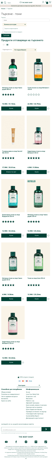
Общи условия (6, 392)
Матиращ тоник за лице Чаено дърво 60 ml (12, 279)
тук (26, 458)
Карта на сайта (6, 401)
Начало (3, 8)
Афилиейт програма (32, 403)
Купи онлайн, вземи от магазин (36, 405)
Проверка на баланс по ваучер (36, 412)
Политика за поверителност (10, 394)
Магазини (29, 399)
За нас (28, 392)
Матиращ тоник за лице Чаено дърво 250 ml (38, 215)
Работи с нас (30, 401)
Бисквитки (4, 399)
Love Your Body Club (32, 394)
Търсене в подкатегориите (10, 29)
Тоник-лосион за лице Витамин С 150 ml (38, 88)
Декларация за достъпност (35, 418)
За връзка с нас (31, 396)
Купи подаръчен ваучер (34, 409)
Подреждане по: (7, 49)
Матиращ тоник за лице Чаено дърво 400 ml (12, 88)
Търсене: (3, 17)
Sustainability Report (32, 416)
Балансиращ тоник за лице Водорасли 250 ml (11, 215)
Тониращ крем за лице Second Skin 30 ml (12, 152)
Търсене (9, 8)
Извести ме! (11, 172)
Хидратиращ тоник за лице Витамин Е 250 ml (11, 342)
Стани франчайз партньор (34, 414)
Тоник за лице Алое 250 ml (36, 278)
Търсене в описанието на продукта (12, 32)
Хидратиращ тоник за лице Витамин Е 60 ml (36, 152)
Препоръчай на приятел (34, 407)
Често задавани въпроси (9, 396)
